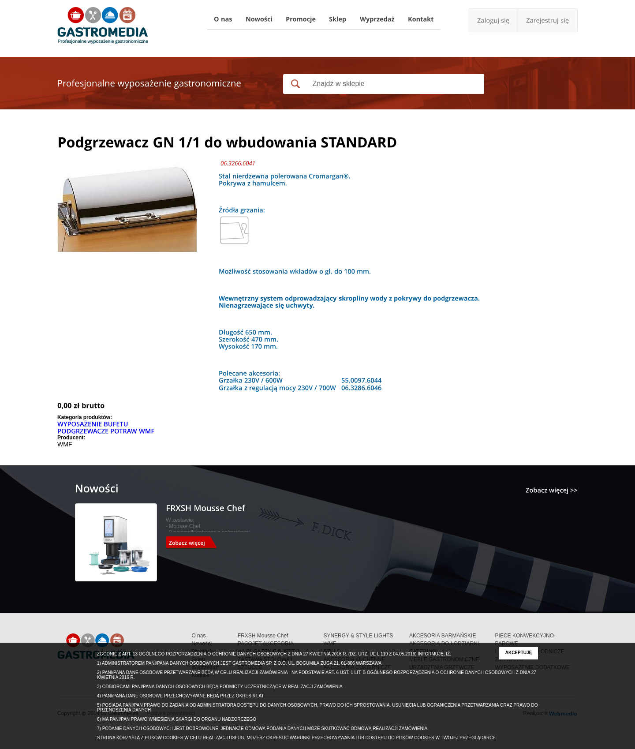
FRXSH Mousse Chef (263, 636)
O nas (198, 636)
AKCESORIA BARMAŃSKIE (442, 636)
